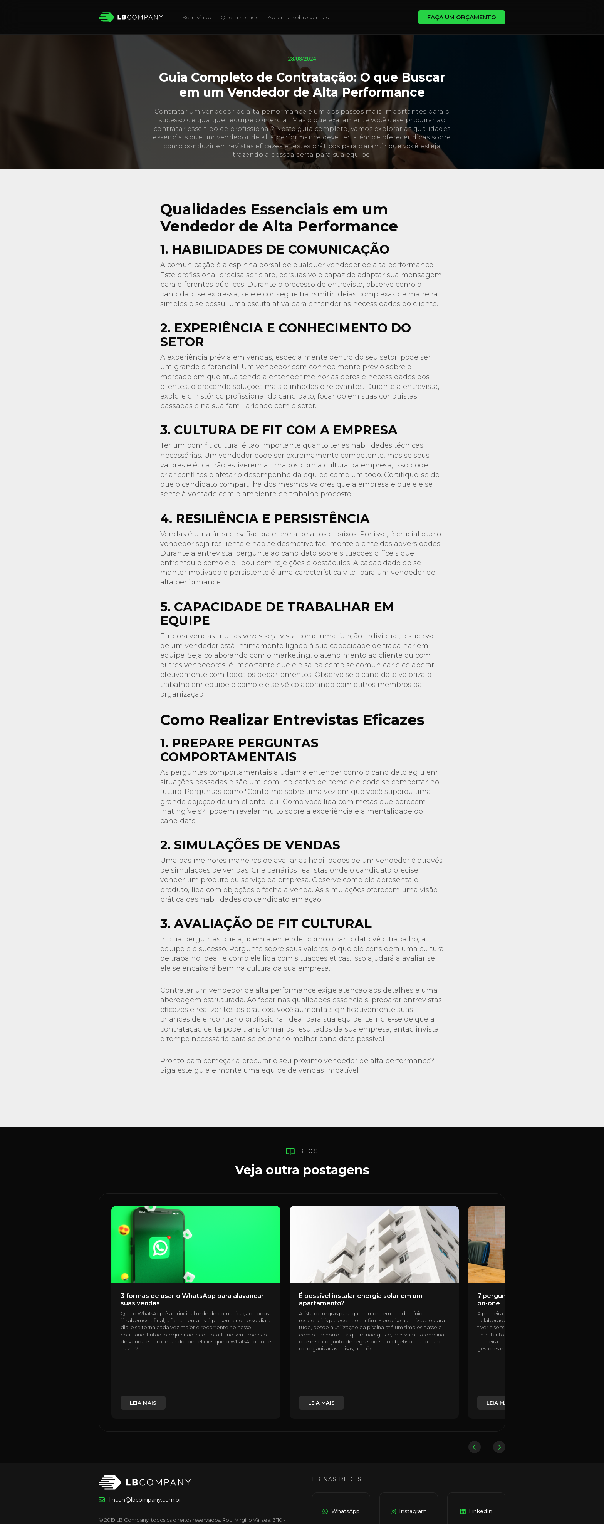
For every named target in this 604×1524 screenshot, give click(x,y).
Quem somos (239, 17)
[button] (474, 1447)
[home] (131, 17)
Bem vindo (196, 17)
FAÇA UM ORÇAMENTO (461, 17)
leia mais (143, 1403)
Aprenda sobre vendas (298, 17)
